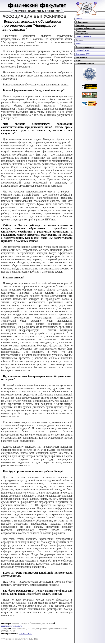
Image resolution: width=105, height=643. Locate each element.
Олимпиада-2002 (83, 50)
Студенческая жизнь (85, 47)
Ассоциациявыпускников (82, 32)
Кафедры (80, 25)
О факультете (82, 22)
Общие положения (83, 36)
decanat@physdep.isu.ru (11, 626)
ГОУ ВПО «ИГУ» (25, 634)
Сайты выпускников (85, 63)
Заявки (78, 43)
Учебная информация (85, 28)
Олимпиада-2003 (83, 54)
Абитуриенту (81, 57)
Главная (79, 18)
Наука (78, 60)
